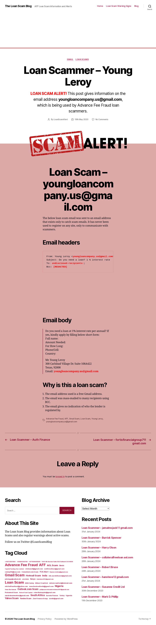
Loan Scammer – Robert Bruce (100, 566)
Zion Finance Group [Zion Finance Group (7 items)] (40, 598)
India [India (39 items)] (44, 575)
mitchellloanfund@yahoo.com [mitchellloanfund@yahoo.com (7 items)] (16, 586)
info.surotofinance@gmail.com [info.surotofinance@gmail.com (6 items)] (60, 575)
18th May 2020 (81, 119)
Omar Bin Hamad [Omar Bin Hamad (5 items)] (10, 589)
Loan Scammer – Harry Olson (99, 547)
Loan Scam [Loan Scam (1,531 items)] (14, 582)
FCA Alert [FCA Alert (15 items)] (44, 571)
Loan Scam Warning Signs (118, 6)
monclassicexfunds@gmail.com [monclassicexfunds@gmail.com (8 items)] (41, 586)
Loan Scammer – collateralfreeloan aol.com (108, 556)
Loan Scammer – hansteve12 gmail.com (106, 576)
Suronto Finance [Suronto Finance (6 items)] (52, 595)
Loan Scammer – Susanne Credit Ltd (104, 586)
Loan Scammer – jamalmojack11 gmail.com (108, 527)
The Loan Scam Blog (18, 6)
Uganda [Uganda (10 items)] (69, 595)
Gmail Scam (74, 418)
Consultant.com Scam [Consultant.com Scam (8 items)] (30, 572)
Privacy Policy (45, 618)
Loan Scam (85, 418)
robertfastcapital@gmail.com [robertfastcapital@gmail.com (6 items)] (44, 592)
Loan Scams (82, 59)
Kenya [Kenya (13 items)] (32, 579)
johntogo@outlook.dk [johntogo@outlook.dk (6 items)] (13, 579)
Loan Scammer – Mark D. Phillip (100, 595)
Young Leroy (96, 418)
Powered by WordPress (66, 618)
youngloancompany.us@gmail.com (61, 421)
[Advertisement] (78, 30)
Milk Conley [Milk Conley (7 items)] (29, 583)
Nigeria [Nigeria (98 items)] (59, 585)
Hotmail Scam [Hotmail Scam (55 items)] (33, 575)
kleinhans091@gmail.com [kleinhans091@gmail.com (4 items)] (45, 579)
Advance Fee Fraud (54, 418)
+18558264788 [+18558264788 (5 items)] (22, 561)
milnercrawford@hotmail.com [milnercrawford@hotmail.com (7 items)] (60, 583)
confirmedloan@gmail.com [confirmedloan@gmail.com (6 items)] (54, 569)
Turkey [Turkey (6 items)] (61, 595)
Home (100, 6)
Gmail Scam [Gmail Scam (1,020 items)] (14, 575)
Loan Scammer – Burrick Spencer (102, 537)
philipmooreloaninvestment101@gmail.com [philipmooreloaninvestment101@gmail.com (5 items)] (54, 589)
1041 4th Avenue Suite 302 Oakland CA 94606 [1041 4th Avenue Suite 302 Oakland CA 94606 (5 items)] (57, 561)
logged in (60, 476)
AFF (66, 418)
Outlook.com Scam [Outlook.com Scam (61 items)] (27, 589)
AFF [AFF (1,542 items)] (42, 564)
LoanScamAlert (61, 119)
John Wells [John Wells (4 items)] (25, 579)
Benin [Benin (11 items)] (61, 565)
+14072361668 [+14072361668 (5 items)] (10, 561)
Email (70, 59)
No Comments (101, 119)
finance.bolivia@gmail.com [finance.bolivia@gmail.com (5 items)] (59, 572)
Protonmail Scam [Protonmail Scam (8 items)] (11, 592)
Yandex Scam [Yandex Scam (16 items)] (25, 598)
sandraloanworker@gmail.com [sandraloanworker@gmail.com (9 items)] (17, 595)
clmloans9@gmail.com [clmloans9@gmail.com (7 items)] (34, 569)
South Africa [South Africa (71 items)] (37, 594)
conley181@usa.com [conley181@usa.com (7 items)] (12, 572)
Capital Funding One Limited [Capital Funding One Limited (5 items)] (14, 569)
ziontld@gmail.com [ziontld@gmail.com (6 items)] (56, 598)
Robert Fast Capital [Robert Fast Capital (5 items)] (25, 592)
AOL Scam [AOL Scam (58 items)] (52, 565)
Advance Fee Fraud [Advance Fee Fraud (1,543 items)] (21, 564)
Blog (136, 6)
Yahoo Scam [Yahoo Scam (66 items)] (12, 598)
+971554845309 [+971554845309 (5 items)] (34, 561)
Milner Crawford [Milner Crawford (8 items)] (41, 583)
